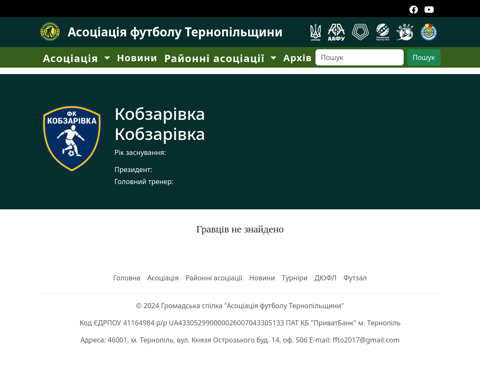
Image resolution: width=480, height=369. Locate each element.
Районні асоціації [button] (216, 58)
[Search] (359, 57)
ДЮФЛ (326, 278)
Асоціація (163, 278)
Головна (127, 278)
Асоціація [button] (72, 58)
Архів (297, 57)
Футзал (355, 278)
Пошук (424, 57)
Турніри (295, 278)
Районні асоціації (214, 278)
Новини (137, 57)
